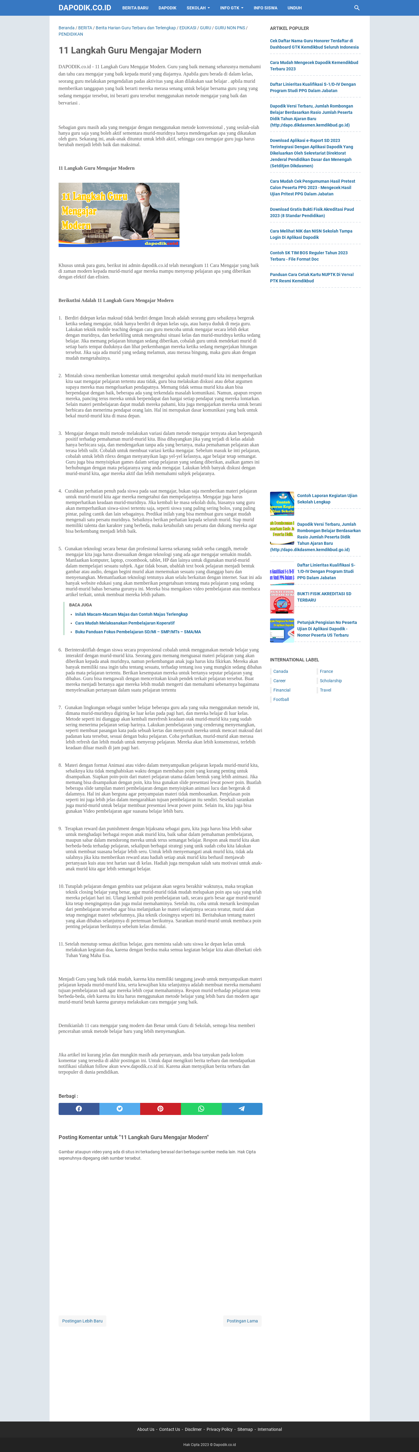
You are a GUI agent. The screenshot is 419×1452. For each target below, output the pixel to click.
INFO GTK (229, 7)
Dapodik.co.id (85, 7)
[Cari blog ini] (357, 7)
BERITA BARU (135, 7)
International (270, 1429)
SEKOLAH (196, 7)
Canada (280, 671)
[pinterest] (160, 1109)
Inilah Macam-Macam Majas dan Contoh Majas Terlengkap (131, 614)
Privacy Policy (220, 1429)
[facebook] (79, 1109)
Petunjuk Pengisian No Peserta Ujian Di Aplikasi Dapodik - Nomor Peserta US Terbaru (327, 629)
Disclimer (193, 1429)
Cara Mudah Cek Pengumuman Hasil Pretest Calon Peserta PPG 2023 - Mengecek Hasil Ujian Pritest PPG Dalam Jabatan (312, 187)
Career (279, 680)
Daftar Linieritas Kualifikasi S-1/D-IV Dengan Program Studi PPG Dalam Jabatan (326, 571)
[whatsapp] (201, 1109)
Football (281, 699)
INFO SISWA (265, 7)
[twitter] (119, 1109)
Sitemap (245, 1429)
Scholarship (331, 680)
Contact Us (169, 1429)
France (326, 671)
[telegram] (242, 1109)
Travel (325, 690)
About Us (145, 1429)
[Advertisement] (161, 1370)
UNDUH (295, 7)
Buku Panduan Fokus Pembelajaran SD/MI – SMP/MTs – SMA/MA (138, 631)
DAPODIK (167, 7)
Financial (281, 690)
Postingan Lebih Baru (82, 1321)
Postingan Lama (242, 1321)
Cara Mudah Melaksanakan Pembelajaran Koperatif (125, 623)
